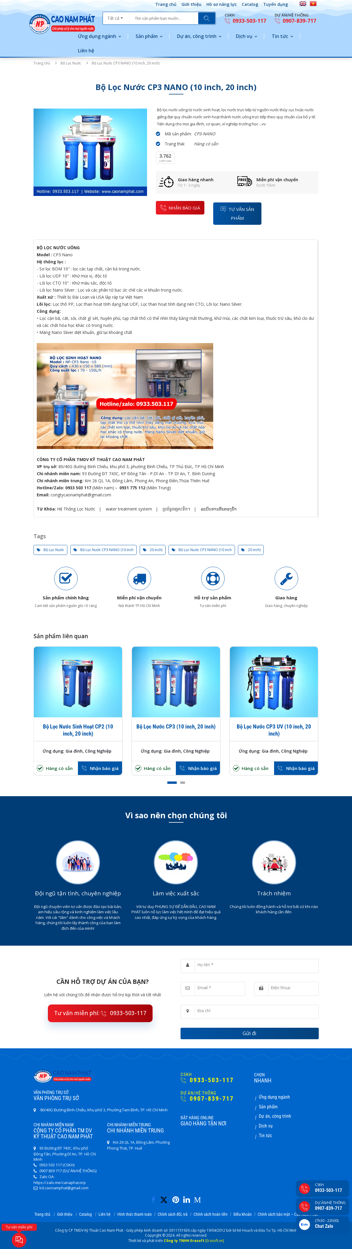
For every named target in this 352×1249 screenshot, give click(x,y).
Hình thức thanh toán (134, 1214)
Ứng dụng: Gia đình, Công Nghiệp (77, 751)
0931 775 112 (132, 487)
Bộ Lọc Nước (71, 63)
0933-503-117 (245, 21)
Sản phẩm (147, 36)
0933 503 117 (78, 487)
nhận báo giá (180, 207)
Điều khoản (242, 1214)
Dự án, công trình (196, 36)
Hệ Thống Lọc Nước (76, 509)
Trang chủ (165, 4)
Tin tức (280, 36)
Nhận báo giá (104, 768)
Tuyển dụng (275, 4)
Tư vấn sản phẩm (237, 213)
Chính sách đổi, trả (173, 1214)
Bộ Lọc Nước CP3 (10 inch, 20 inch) (176, 726)
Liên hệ (86, 50)
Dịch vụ (244, 36)
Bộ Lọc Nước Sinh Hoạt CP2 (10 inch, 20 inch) (78, 730)
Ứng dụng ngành (97, 36)
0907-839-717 (295, 21)
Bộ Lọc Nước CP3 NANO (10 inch (104, 550)
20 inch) (152, 550)
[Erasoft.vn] (214, 1240)
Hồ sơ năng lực (221, 4)
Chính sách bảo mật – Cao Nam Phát (288, 1214)
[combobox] (116, 16)
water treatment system (129, 509)
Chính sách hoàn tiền (210, 1214)
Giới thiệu (191, 4)
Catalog (250, 4)
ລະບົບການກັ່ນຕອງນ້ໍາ (219, 509)
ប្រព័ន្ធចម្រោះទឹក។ (176, 509)
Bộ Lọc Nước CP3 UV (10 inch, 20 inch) (274, 730)
